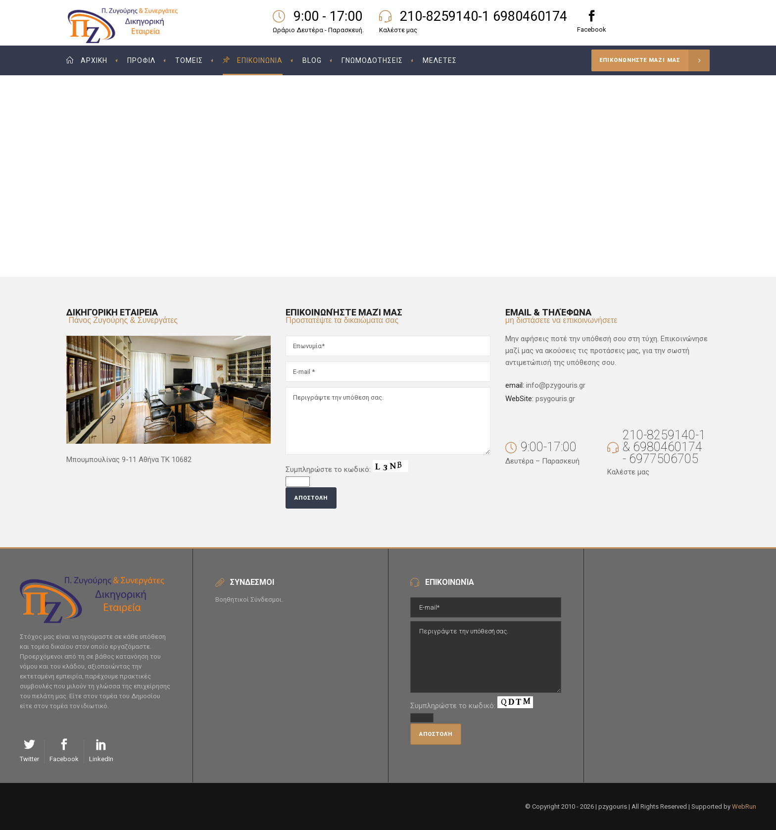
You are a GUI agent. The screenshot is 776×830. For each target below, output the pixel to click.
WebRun (744, 806)
